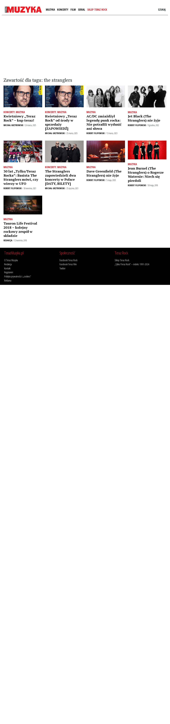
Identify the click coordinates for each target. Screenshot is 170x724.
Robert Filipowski (95, 133)
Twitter (62, 268)
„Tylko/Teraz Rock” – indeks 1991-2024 (132, 264)
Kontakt (7, 268)
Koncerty (62, 9)
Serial (81, 9)
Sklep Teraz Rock (97, 9)
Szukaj (162, 9)
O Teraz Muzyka (11, 260)
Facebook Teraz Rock (68, 260)
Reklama (7, 280)
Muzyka (50, 9)
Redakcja (8, 240)
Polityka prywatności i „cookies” (17, 276)
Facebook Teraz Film (68, 264)
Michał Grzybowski (13, 125)
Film (73, 9)
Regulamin (8, 272)
